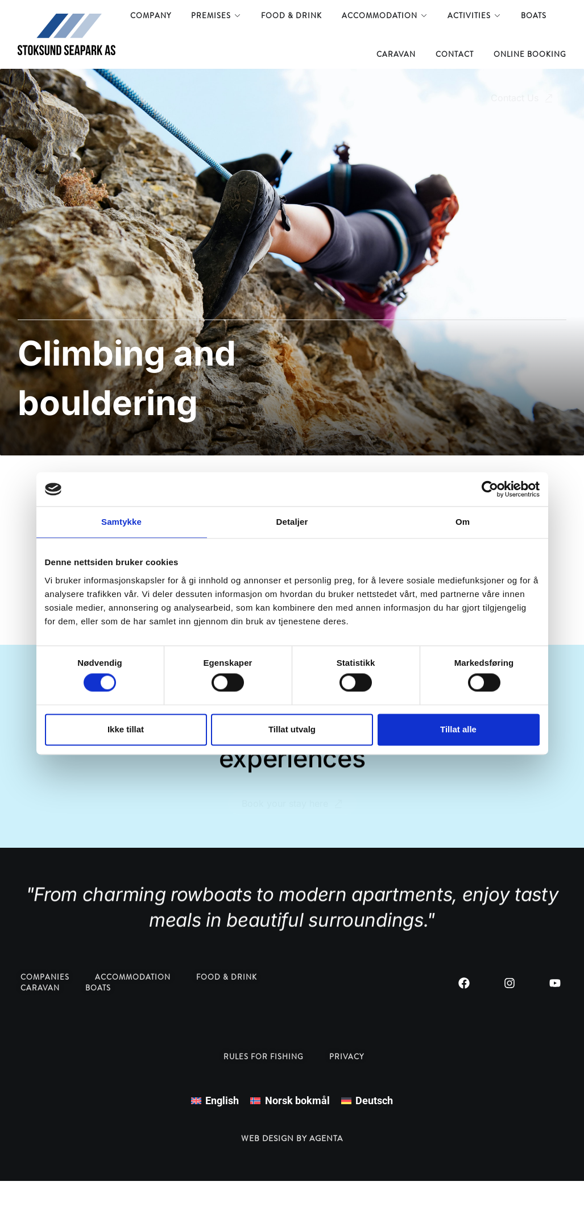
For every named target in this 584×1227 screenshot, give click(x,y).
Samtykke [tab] (121, 522)
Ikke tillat (125, 729)
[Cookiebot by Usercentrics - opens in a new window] (490, 489)
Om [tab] (462, 522)
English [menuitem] (222, 1100)
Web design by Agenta (292, 1138)
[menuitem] (215, 1100)
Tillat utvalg (292, 729)
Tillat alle (458, 729)
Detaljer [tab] (292, 522)
